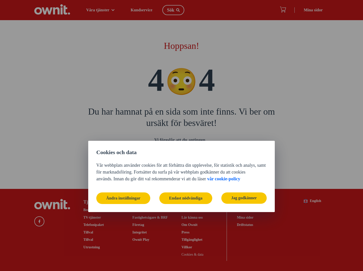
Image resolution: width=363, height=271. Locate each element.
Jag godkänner (244, 157)
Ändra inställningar (123, 157)
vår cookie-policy (223, 137)
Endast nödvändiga (185, 157)
